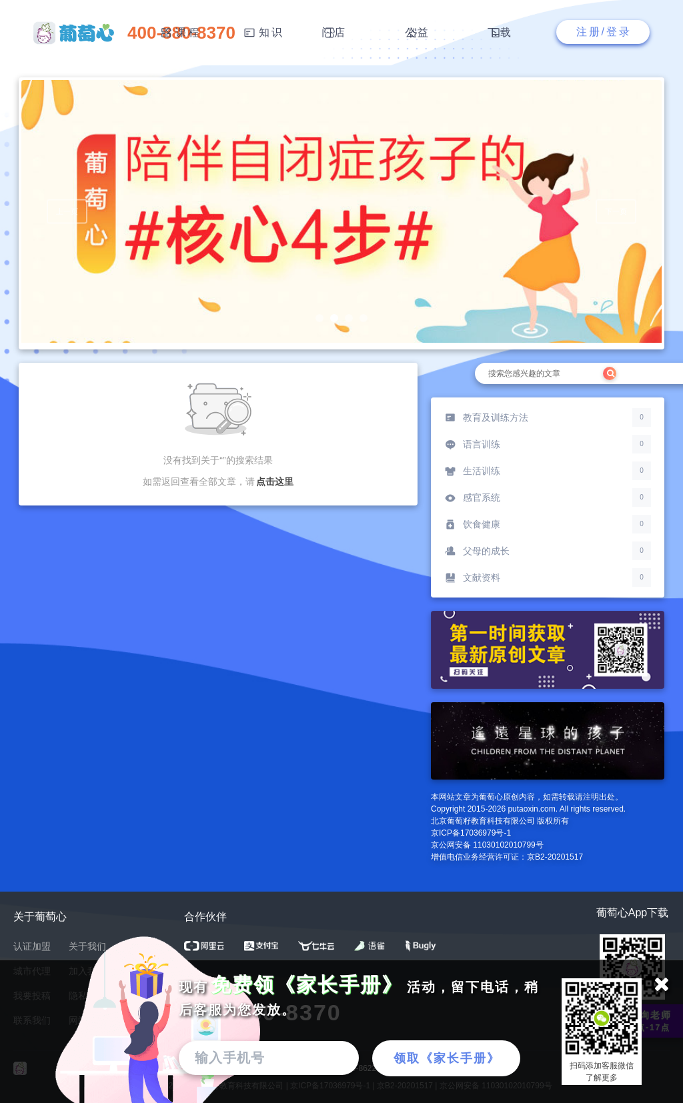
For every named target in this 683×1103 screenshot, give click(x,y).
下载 (500, 32)
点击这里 (274, 481)
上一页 (67, 213)
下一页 (616, 213)
